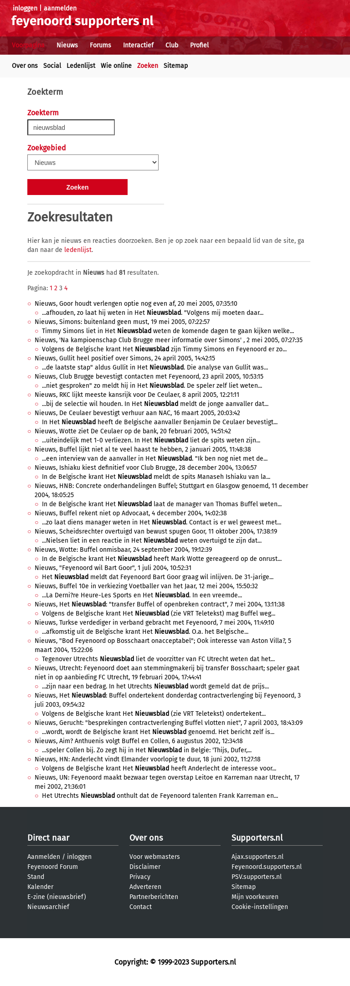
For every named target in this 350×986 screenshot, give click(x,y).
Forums (100, 45)
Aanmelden (43, 857)
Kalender (40, 887)
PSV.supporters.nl (257, 877)
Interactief (138, 45)
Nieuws (67, 45)
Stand (35, 877)
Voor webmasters (154, 857)
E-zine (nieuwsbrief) (56, 897)
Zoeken (147, 66)
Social (52, 66)
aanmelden (60, 8)
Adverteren (145, 887)
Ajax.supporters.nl (257, 857)
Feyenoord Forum (52, 867)
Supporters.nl (257, 838)
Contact (140, 907)
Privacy (139, 877)
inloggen (25, 8)
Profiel (199, 45)
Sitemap (176, 66)
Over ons (25, 66)
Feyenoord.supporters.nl (267, 867)
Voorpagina (28, 45)
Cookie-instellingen (260, 907)
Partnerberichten (153, 897)
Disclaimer (144, 867)
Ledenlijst (81, 66)
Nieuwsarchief (48, 907)
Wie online (116, 66)
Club (171, 45)
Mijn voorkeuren (255, 897)
